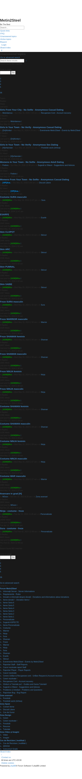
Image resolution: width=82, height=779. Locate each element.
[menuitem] (2, 33)
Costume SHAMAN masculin (15, 424)
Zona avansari (42, 497)
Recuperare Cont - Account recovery (56, 113)
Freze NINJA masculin (11, 389)
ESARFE (4, 214)
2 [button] (0, 79)
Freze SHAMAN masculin (13, 354)
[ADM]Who (7, 200)
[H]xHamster (7, 148)
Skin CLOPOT (7, 232)
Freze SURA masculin (11, 301)
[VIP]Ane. (6, 183)
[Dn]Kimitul (6, 130)
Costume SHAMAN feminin (14, 406)
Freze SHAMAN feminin (12, 336)
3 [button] (0, 81)
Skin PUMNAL (7, 267)
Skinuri (44, 235)
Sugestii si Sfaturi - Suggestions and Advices (56, 165)
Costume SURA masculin (13, 197)
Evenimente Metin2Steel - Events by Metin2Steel (60, 130)
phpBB (13, 766)
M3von (5, 497)
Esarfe (43, 218)
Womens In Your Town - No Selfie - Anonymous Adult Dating (32, 162)
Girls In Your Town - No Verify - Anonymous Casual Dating (30, 127)
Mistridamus (7, 113)
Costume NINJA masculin (13, 458)
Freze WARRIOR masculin (14, 319)
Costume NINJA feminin (12, 441)
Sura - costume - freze (11, 528)
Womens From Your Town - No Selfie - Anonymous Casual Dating (34, 179)
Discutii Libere (45, 183)
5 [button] (0, 87)
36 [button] (1, 93)
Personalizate (46, 514)
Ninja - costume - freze (12, 511)
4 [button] (0, 84)
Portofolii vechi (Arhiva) (50, 148)
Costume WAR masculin (13, 476)
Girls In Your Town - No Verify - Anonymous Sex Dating (29, 144)
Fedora (5, 165)
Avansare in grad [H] (11, 493)
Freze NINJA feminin (11, 371)
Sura (43, 200)
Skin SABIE (6, 284)
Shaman (44, 340)
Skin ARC (5, 249)
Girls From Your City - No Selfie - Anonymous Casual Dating (32, 110)
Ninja (43, 375)
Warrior (44, 322)
